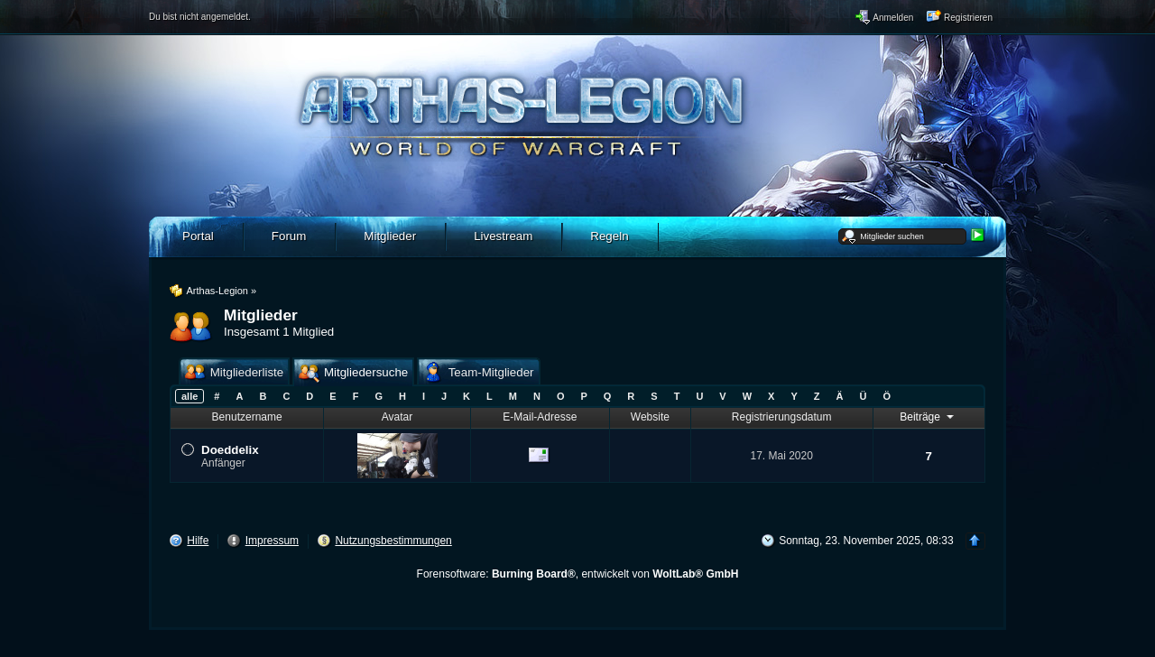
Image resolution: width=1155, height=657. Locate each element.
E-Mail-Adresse (540, 417)
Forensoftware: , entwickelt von (578, 574)
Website (650, 417)
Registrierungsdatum (782, 417)
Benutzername (247, 417)
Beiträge (928, 416)
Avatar (397, 417)
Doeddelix (230, 450)
